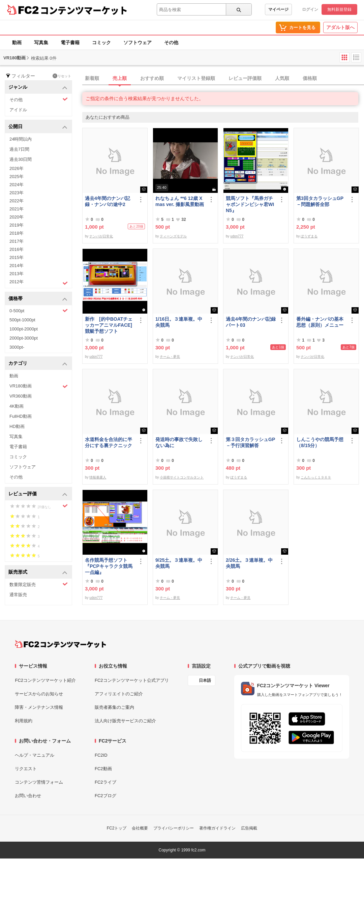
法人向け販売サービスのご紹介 (125, 720)
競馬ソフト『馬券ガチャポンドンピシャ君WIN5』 (250, 204)
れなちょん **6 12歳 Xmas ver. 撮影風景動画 (179, 201)
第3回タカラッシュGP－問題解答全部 (319, 201)
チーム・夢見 (170, 356)
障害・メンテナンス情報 (39, 707)
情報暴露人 (97, 477)
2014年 (16, 265)
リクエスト (26, 768)
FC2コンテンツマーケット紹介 (45, 680)
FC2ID (101, 755)
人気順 (282, 78)
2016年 (16, 249)
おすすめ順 (152, 78)
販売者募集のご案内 (114, 707)
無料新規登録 (339, 9)
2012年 (38, 282)
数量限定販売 (38, 584)
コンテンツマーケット (84, 10)
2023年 (16, 192)
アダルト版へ (340, 27)
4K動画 (16, 406)
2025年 (16, 176)
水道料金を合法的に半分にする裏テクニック (108, 442)
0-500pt (38, 310)
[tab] (223, 78)
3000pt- (16, 347)
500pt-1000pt (22, 319)
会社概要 (140, 828)
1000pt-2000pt (23, 328)
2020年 (16, 217)
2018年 (16, 233)
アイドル (18, 109)
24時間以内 (20, 139)
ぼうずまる (309, 236)
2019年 (16, 225)
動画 (17, 42)
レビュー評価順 (245, 78)
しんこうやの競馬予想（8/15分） (319, 442)
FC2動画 (103, 768)
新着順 (92, 78)
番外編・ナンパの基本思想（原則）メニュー (319, 322)
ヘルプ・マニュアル (34, 755)
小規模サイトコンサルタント (182, 477)
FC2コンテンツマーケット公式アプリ (132, 680)
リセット (62, 76)
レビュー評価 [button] (37, 494)
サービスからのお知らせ (39, 693)
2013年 (16, 273)
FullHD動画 (20, 416)
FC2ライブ (105, 782)
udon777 (236, 236)
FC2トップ (117, 828)
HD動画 (17, 426)
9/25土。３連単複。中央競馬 (178, 563)
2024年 (16, 184)
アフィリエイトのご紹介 (119, 693)
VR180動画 (38, 386)
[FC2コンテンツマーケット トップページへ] (60, 644)
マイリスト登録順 (196, 78)
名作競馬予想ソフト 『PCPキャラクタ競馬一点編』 (108, 566)
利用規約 (23, 720)
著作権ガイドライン (217, 828)
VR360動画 (20, 396)
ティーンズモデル (173, 236)
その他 (171, 42)
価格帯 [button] (37, 299)
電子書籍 (70, 42)
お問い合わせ (28, 795)
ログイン (310, 9)
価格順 (310, 78)
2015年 (16, 257)
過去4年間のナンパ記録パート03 (251, 322)
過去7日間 (19, 149)
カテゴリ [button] (37, 363)
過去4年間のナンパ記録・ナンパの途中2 (107, 201)
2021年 (16, 208)
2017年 (16, 241)
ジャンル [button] (37, 87)
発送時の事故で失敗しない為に (179, 442)
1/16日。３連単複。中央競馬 (178, 322)
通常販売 (18, 594)
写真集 (41, 42)
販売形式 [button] (37, 572)
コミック (101, 42)
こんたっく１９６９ (316, 477)
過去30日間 (20, 159)
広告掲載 (249, 828)
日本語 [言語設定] (205, 680)
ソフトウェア (137, 42)
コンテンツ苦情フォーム (39, 782)
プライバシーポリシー (173, 828)
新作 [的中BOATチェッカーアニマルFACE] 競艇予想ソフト (108, 325)
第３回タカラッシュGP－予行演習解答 (250, 442)
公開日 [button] (37, 127)
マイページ (278, 9)
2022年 (16, 200)
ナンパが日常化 (101, 236)
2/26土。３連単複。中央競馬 (249, 563)
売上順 (120, 78)
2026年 (16, 168)
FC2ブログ (105, 795)
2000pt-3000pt (23, 338)
